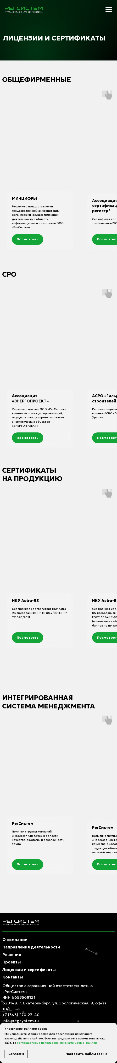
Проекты (11, 962)
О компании (15, 939)
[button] (27, 239)
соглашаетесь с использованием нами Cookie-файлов (57, 1042)
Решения (11, 954)
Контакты (12, 977)
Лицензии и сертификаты (29, 969)
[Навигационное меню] (109, 9)
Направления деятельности (31, 947)
